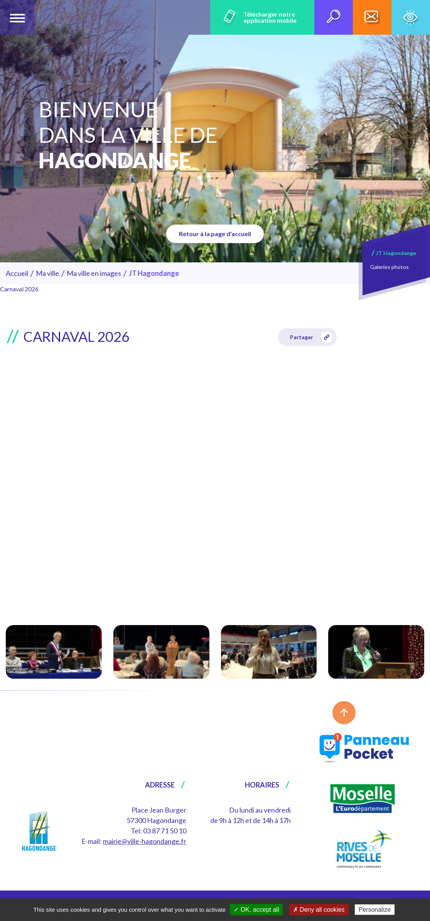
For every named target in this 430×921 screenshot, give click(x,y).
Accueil (17, 273)
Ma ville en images (94, 273)
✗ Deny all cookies (319, 909)
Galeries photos (389, 267)
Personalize (375, 909)
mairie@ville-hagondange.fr (144, 841)
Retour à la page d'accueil (215, 233)
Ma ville (47, 273)
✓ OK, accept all (256, 909)
